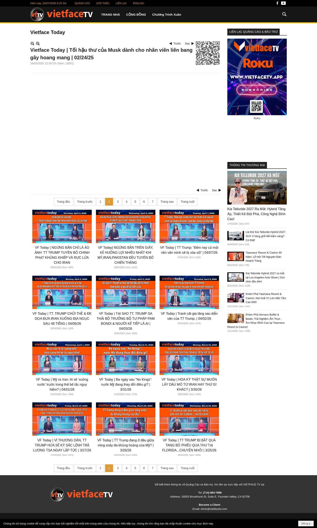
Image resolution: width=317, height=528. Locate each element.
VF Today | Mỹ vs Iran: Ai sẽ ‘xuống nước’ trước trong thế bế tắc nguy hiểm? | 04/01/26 (62, 384)
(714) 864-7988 (212, 492)
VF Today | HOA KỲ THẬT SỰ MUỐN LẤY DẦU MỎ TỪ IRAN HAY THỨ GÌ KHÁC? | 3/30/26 (189, 384)
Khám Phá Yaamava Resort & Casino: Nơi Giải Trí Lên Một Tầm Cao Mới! (266, 298)
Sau (187, 43)
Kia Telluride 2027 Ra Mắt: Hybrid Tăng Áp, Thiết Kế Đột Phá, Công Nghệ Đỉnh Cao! (256, 214)
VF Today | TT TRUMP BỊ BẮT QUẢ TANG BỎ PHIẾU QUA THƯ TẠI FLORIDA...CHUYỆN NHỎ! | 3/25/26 (189, 445)
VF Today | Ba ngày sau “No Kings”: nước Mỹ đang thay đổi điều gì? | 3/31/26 (125, 384)
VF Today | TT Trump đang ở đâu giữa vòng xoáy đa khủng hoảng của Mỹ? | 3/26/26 (125, 445)
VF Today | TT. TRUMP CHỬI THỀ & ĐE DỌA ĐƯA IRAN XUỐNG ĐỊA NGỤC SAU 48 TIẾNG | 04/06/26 (62, 318)
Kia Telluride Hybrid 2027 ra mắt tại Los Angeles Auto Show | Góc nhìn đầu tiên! (265, 277)
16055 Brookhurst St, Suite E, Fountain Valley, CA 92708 (215, 496)
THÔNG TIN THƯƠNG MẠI (247, 165)
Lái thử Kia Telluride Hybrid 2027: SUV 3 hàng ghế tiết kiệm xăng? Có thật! (266, 236)
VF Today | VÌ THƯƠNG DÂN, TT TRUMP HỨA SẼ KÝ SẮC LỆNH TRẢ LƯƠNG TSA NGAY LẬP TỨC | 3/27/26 (62, 445)
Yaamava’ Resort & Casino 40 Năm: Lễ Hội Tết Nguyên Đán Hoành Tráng (264, 256)
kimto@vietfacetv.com (214, 508)
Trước (177, 43)
